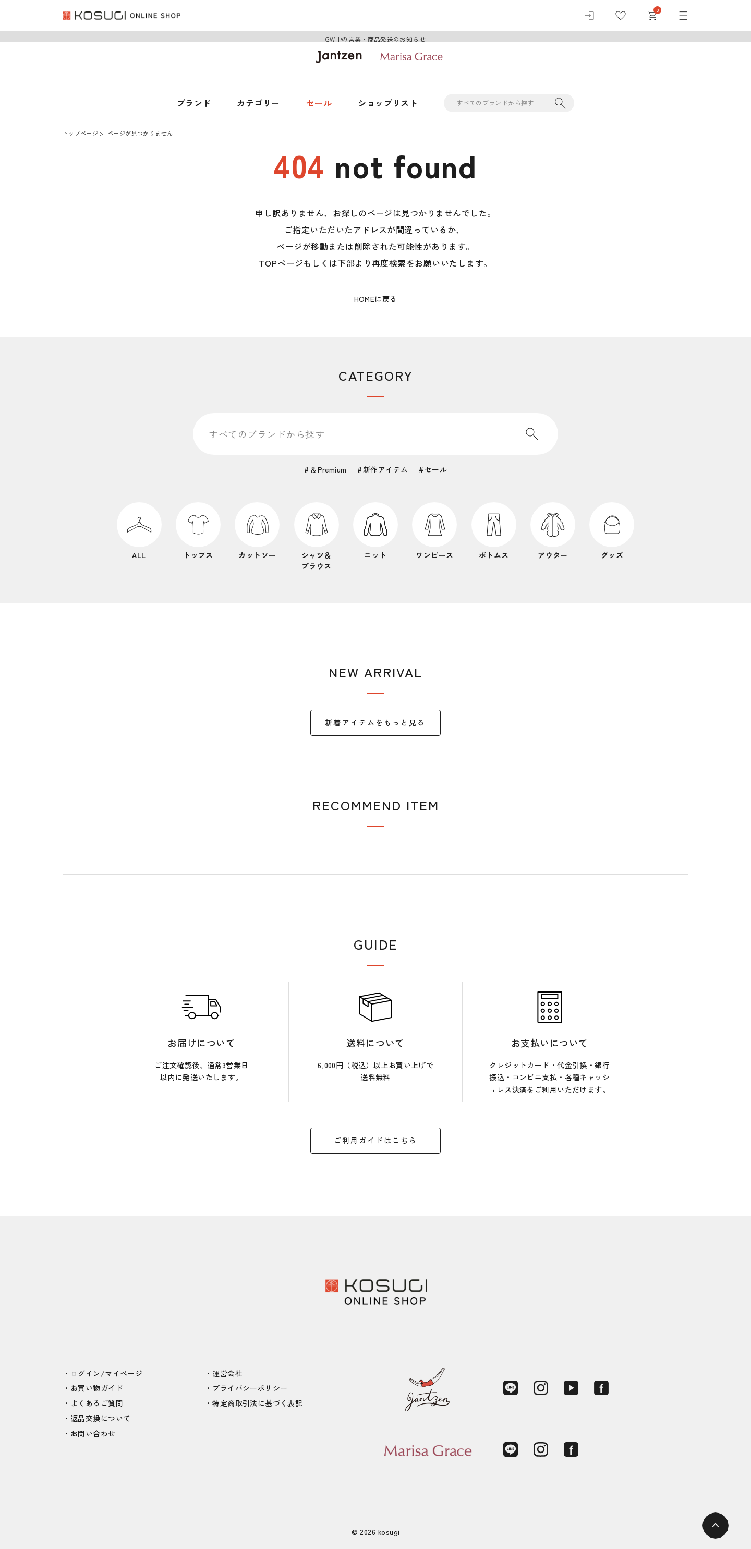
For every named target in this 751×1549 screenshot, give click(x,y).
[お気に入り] (620, 15)
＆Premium (328, 469)
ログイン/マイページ (106, 1373)
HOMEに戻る (375, 299)
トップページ (80, 133)
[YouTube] (571, 1388)
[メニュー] (683, 15)
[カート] (652, 15)
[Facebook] (601, 1388)
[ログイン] (589, 15)
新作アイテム (385, 469)
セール (319, 102)
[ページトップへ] (715, 1525)
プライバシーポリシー (249, 1388)
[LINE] (510, 1388)
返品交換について (100, 1418)
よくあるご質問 (96, 1403)
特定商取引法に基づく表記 (257, 1403)
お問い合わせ (93, 1433)
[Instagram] (541, 1388)
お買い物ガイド (96, 1388)
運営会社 (227, 1373)
